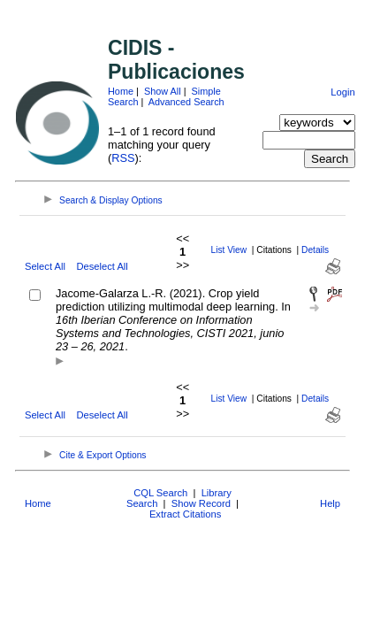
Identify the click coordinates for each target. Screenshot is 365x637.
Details (315, 250)
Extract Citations (185, 514)
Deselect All (101, 266)
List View (229, 250)
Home (120, 91)
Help (330, 503)
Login (342, 92)
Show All (162, 91)
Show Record (201, 503)
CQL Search (160, 492)
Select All (45, 266)
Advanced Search (186, 101)
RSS (122, 158)
